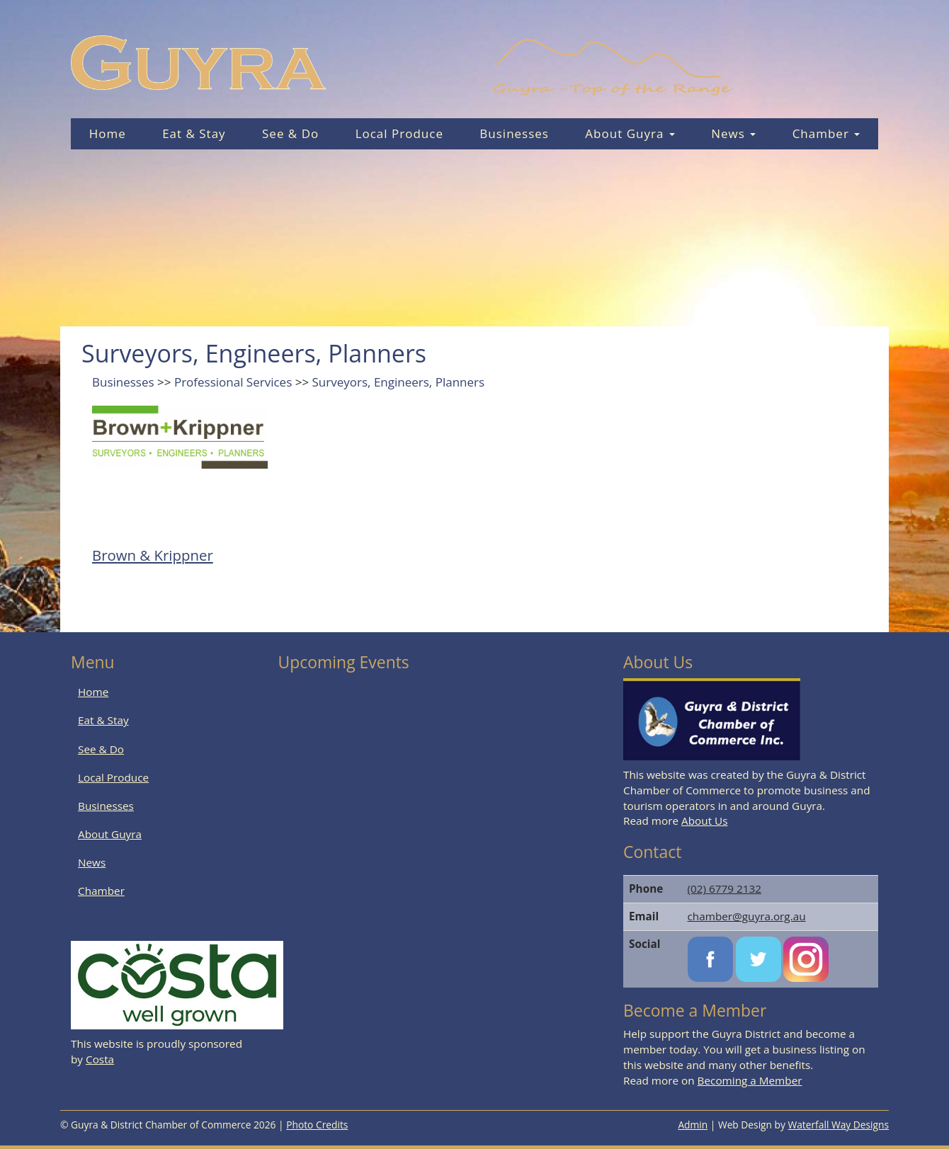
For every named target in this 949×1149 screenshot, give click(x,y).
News (733, 133)
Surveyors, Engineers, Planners (398, 382)
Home (107, 133)
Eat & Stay (194, 133)
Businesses (514, 133)
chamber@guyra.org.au (747, 916)
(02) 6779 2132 (724, 888)
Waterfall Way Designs (839, 1124)
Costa (100, 1059)
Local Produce (399, 133)
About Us (704, 820)
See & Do (290, 133)
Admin (693, 1124)
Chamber (826, 133)
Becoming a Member (750, 1080)
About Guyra (629, 133)
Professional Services (233, 382)
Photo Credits (317, 1124)
